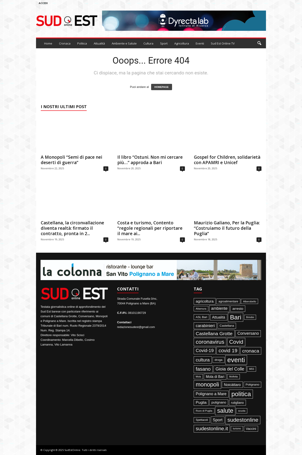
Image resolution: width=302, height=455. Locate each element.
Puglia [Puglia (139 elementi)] (201, 402)
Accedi (43, 3)
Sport (164, 43)
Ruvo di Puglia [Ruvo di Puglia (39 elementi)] (204, 410)
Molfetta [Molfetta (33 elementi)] (233, 376)
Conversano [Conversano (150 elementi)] (248, 333)
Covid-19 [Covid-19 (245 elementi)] (205, 350)
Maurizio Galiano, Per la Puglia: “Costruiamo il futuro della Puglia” (227, 228)
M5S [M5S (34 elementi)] (251, 369)
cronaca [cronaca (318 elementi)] (250, 350)
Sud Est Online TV (223, 43)
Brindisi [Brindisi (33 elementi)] (250, 317)
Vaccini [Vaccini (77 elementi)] (251, 428)
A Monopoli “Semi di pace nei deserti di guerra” (71, 159)
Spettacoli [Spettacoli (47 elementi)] (202, 420)
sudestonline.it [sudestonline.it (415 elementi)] (212, 428)
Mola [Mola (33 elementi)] (198, 376)
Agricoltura (181, 43)
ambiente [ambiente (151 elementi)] (219, 308)
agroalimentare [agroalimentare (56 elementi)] (228, 301)
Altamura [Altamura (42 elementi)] (201, 308)
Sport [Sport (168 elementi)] (218, 420)
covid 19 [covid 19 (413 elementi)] (227, 350)
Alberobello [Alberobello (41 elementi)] (249, 301)
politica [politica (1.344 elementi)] (241, 393)
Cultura (148, 43)
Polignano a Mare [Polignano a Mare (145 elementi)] (211, 394)
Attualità (99, 43)
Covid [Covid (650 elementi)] (236, 342)
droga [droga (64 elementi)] (219, 359)
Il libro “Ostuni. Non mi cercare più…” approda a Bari (150, 159)
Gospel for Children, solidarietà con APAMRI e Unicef (227, 159)
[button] (259, 43)
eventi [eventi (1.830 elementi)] (236, 360)
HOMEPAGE (161, 87)
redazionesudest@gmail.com (136, 327)
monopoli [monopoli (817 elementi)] (207, 384)
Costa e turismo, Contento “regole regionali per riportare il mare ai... (149, 228)
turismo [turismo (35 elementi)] (237, 428)
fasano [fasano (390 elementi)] (203, 369)
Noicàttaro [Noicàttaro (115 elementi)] (232, 385)
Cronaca (64, 43)
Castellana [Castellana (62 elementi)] (227, 325)
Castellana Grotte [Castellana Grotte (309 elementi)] (214, 333)
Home (48, 43)
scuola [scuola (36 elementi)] (241, 410)
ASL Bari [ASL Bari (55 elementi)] (201, 317)
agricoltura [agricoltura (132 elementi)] (204, 301)
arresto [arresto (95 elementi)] (237, 308)
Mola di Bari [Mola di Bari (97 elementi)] (215, 377)
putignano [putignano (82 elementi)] (218, 402)
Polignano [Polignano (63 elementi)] (252, 384)
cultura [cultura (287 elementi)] (203, 359)
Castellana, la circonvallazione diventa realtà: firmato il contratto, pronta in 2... (72, 228)
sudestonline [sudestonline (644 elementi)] (242, 420)
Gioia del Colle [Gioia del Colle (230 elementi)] (230, 368)
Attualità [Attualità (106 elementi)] (218, 317)
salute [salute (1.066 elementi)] (225, 410)
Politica (82, 43)
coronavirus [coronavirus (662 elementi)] (210, 342)
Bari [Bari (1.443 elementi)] (235, 317)
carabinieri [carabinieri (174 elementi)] (205, 325)
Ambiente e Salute (124, 43)
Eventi (200, 43)
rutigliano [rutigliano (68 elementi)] (237, 402)
